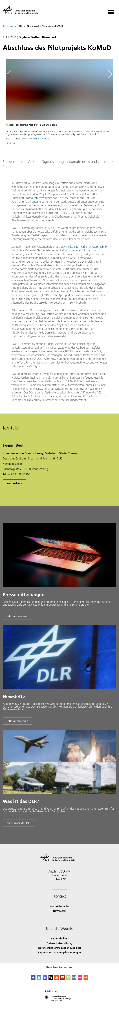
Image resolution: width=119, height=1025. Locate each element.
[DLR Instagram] (74, 978)
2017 (19, 26)
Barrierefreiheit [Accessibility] (59, 938)
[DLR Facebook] (33, 978)
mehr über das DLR (19, 823)
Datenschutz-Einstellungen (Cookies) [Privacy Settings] (59, 947)
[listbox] (11, 26)
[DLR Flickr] (80, 978)
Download (10, 143)
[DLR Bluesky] (39, 978)
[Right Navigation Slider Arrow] (109, 74)
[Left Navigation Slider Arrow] (10, 74)
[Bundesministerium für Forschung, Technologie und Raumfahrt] (59, 1008)
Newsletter (59, 910)
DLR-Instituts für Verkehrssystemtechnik (83, 246)
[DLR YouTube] (62, 978)
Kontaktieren (14, 483)
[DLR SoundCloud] (86, 978)
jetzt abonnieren (17, 616)
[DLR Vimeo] (68, 978)
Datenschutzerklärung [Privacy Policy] (60, 943)
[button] (59, 103)
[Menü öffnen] (110, 11)
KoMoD (30, 198)
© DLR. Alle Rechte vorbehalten (36, 138)
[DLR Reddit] (56, 978)
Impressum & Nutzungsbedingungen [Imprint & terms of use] (59, 952)
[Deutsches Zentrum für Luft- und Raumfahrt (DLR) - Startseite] (22, 11)
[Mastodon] (45, 978)
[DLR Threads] (50, 978)
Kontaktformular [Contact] (59, 906)
